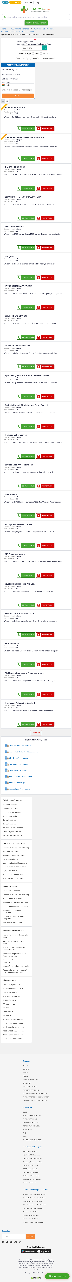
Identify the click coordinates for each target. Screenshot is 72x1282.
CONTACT (26, 1069)
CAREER (25, 1073)
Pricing (5, 2)
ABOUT (25, 1066)
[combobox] (36, 17)
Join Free (28, 2)
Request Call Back (57, 1276)
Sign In (39, 2)
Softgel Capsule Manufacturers (33, 1201)
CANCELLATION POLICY (30, 1086)
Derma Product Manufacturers (33, 1208)
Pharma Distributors (29, 1183)
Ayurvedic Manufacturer (12, 851)
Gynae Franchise (9, 824)
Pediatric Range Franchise (12, 835)
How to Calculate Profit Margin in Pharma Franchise (15, 948)
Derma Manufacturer (11, 859)
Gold (37, 53)
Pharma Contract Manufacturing (15, 898)
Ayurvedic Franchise (10, 804)
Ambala (34, 59)
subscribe (30, 1236)
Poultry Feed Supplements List (14, 1023)
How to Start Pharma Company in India (15, 936)
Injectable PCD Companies (31, 1155)
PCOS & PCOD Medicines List (13, 1031)
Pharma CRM (15, 2)
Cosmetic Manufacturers (31, 1212)
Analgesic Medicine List (11, 996)
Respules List (8, 1012)
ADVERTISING (27, 1129)
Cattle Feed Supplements (12, 1038)
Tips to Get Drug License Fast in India (14, 942)
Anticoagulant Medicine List (13, 1035)
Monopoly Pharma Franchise (32, 1162)
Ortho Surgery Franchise (12, 831)
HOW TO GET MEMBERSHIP (32, 1115)
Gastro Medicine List (10, 992)
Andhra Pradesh (48, 59)
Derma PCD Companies (31, 1172)
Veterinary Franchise (11, 816)
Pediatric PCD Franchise (31, 1176)
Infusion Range (8, 1008)
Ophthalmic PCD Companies (32, 1158)
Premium (47, 53)
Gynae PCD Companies (30, 1165)
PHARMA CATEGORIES (30, 1119)
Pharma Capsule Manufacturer (14, 878)
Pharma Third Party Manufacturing (16, 847)
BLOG (25, 1112)
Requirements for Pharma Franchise (12, 961)
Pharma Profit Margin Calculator (36, 1097)
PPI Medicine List (9, 1004)
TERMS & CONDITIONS (30, 1079)
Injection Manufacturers (31, 1215)
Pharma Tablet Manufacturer (14, 874)
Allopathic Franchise (10, 808)
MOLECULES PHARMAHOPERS (32, 1140)
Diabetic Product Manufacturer (14, 867)
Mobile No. (6, 82)
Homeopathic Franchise (12, 812)
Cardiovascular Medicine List (13, 1027)
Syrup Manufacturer (10, 871)
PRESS (25, 1136)
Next (18, 96)
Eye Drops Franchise (30, 1151)
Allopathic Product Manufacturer (15, 855)
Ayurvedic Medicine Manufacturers (34, 1198)
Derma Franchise (9, 820)
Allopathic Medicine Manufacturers (34, 1205)
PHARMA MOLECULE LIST (31, 1122)
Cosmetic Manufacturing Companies (12, 911)
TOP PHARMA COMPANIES (31, 1126)
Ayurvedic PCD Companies (32, 1179)
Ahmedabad (21, 59)
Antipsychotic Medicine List (13, 988)
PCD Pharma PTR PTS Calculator (35, 1093)
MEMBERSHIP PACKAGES (31, 1090)
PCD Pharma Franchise (11, 891)
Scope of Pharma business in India (16, 966)
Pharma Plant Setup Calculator (35, 1100)
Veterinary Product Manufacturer (15, 863)
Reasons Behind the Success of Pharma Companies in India (15, 971)
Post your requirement (36, 23)
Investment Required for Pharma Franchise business (15, 954)
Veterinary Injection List (11, 985)
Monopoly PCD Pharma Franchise (15, 902)
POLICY (25, 1076)
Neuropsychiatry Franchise (13, 828)
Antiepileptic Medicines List (13, 1019)
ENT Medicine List (9, 1000)
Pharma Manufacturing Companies (16, 906)
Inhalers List (7, 1015)
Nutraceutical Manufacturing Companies (13, 917)
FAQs (24, 1133)
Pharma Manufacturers (30, 1219)
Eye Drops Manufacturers (12, 922)
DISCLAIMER (27, 1083)
